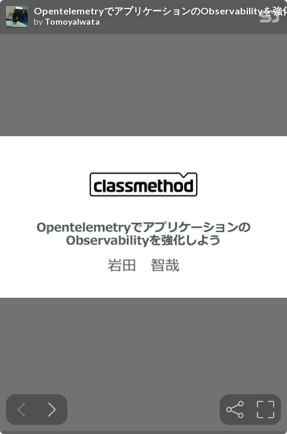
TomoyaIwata (72, 21)
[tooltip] (234, 409)
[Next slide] (52, 409)
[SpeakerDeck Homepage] (269, 19)
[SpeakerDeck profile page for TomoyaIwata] (17, 17)
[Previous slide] (21, 409)
